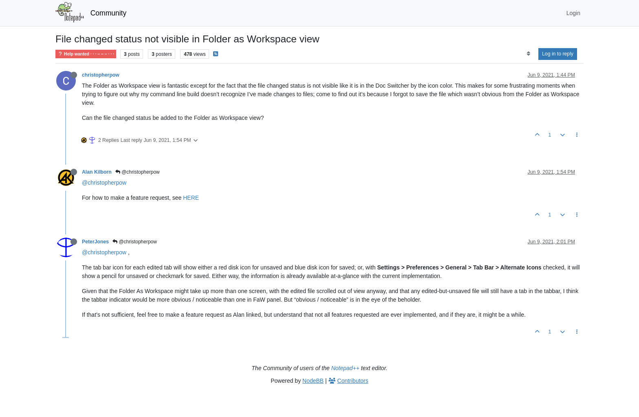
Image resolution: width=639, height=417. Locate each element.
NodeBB (313, 380)
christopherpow (100, 75)
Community (108, 13)
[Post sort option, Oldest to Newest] (528, 54)
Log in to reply (557, 54)
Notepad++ (345, 368)
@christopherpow (137, 172)
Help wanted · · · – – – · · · (85, 54)
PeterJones (95, 242)
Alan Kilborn (97, 172)
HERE (191, 197)
